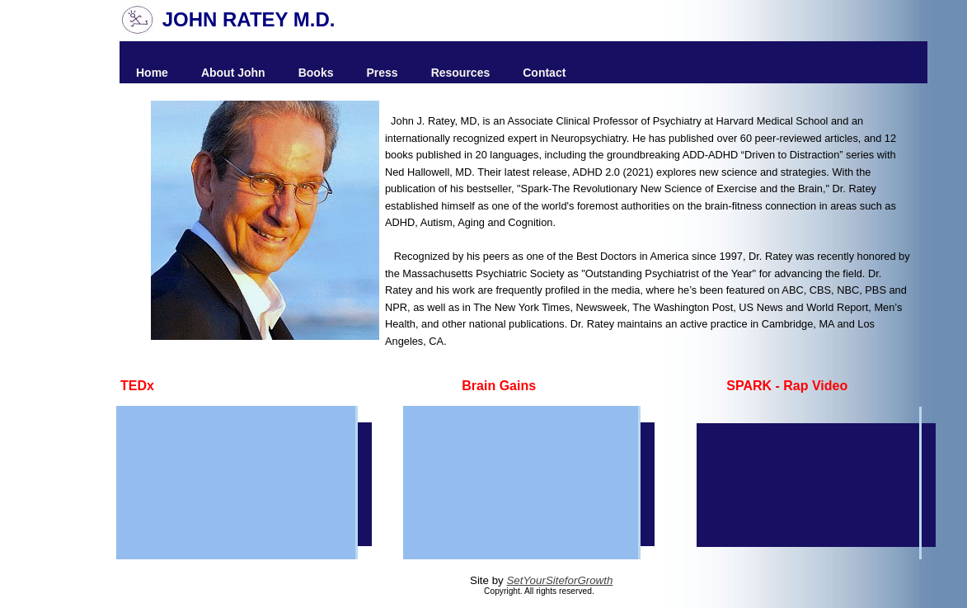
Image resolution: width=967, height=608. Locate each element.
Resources (461, 72)
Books (316, 72)
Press (381, 72)
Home (152, 72)
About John (233, 72)
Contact (544, 72)
